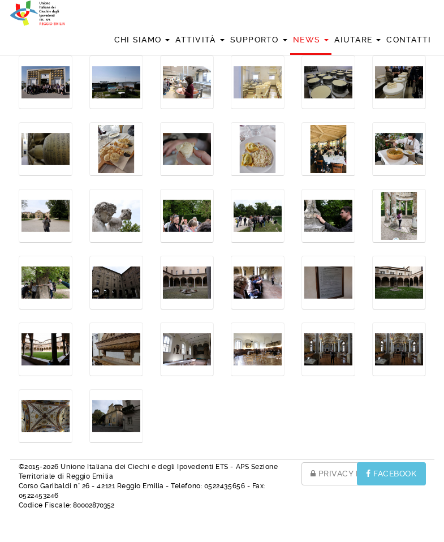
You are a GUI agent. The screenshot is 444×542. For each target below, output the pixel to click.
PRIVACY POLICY (348, 473)
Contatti (408, 39)
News (311, 39)
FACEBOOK (391, 473)
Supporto (258, 39)
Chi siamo (142, 39)
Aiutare (357, 39)
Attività (199, 39)
